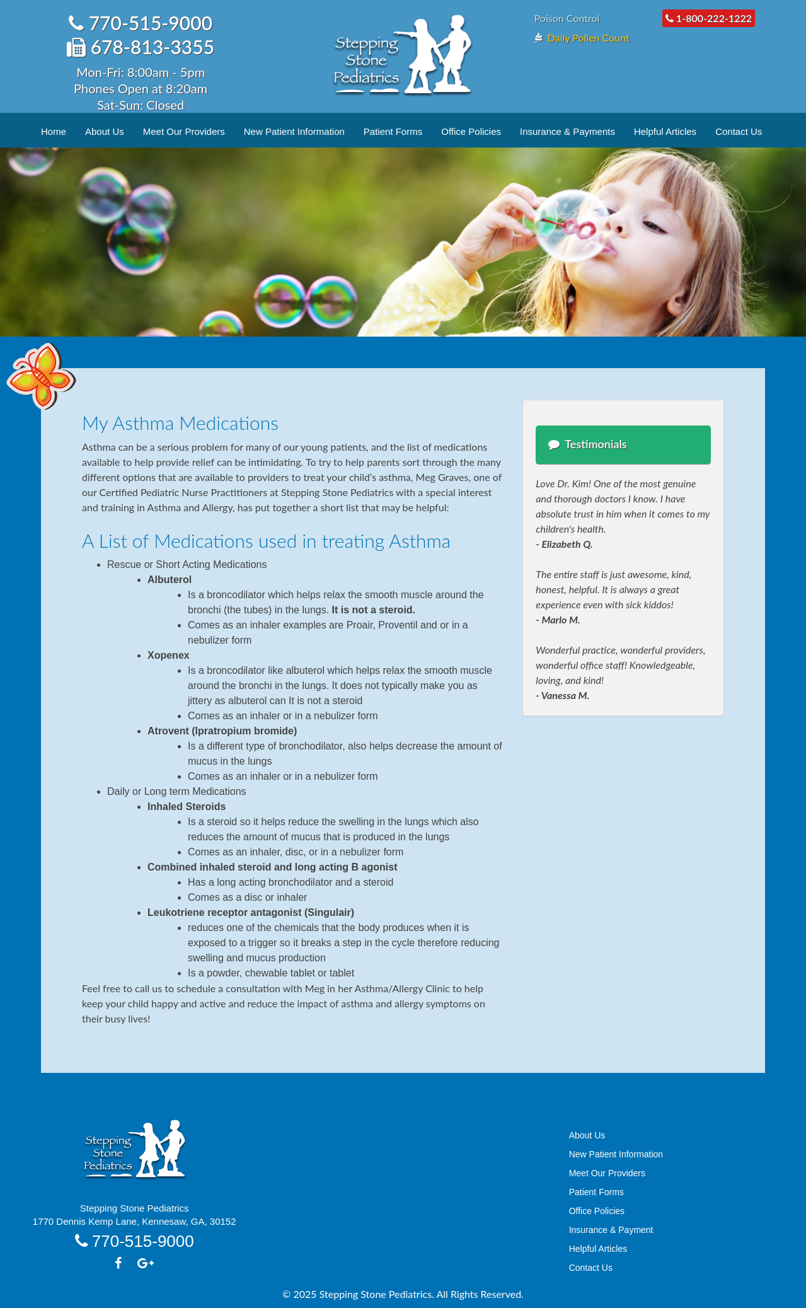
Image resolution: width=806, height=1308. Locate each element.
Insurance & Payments (567, 131)
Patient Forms (393, 131)
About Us (104, 131)
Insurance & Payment (611, 1230)
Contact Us (738, 131)
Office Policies (471, 131)
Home (53, 131)
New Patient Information (294, 131)
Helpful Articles (665, 131)
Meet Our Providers (184, 131)
